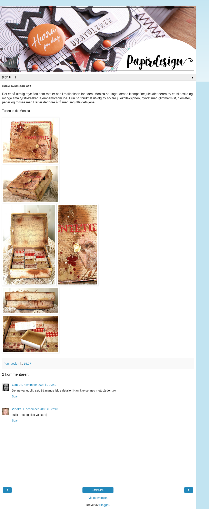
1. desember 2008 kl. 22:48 (40, 409)
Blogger (104, 505)
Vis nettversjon (98, 497)
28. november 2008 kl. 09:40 (37, 384)
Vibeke (16, 409)
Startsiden (97, 490)
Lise (15, 384)
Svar (15, 396)
